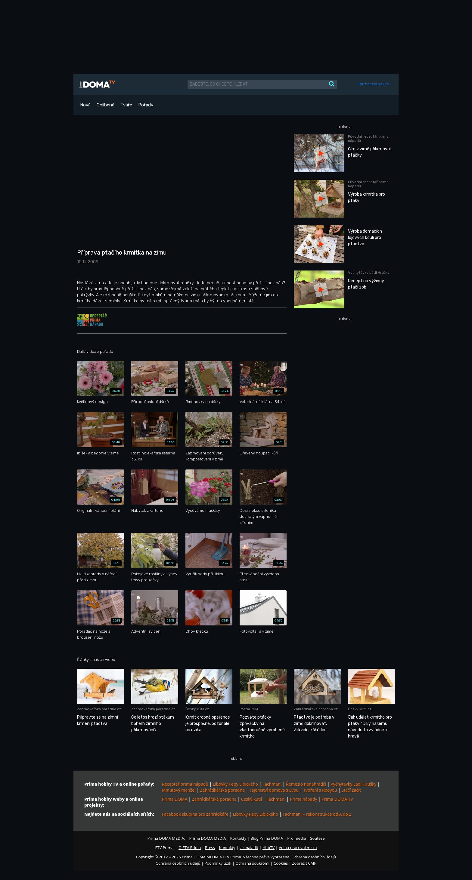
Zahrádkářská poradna (222, 790)
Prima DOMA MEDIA (207, 838)
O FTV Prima (190, 847)
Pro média (296, 838)
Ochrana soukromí (252, 863)
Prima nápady (303, 799)
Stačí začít (351, 790)
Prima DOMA (175, 799)
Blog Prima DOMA (266, 838)
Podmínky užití (217, 863)
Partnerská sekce (373, 84)
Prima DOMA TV (337, 799)
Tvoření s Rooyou (320, 790)
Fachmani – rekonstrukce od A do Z (317, 814)
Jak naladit (248, 847)
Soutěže (317, 838)
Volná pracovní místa (298, 847)
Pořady (145, 105)
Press (210, 847)
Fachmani (271, 784)
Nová (85, 105)
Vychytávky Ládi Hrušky (353, 784)
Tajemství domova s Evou (274, 790)
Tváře (126, 105)
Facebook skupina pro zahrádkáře (195, 814)
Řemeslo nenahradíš (306, 784)
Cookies (281, 863)
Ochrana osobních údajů (178, 863)
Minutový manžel (179, 790)
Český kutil (251, 799)
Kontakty (238, 838)
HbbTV (268, 847)
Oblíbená (105, 105)
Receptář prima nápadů (185, 784)
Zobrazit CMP (304, 863)
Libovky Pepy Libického (235, 784)
